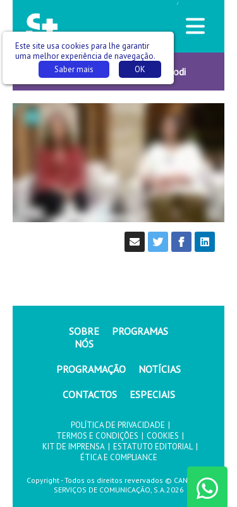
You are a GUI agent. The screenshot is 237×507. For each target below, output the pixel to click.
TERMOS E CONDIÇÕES (97, 435)
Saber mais (74, 69)
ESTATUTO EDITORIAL (153, 446)
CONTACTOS (90, 394)
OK (140, 69)
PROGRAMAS (140, 331)
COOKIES (163, 435)
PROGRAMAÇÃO (91, 369)
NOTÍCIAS (159, 369)
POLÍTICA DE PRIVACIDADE (118, 425)
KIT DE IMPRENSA (73, 446)
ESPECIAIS (152, 394)
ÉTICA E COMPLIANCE (118, 457)
